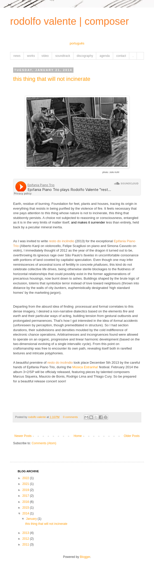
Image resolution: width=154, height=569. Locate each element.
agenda (104, 56)
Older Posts (132, 436)
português (77, 43)
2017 (26, 496)
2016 (26, 502)
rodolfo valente (37, 416)
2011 (26, 544)
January (32, 519)
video (45, 56)
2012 (26, 538)
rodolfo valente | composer (69, 21)
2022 (26, 478)
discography (85, 56)
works (31, 56)
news (16, 56)
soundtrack (62, 56)
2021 (26, 484)
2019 (26, 490)
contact (121, 56)
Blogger (85, 557)
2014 (26, 513)
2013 (26, 533)
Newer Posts (23, 436)
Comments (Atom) (44, 443)
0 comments (70, 416)
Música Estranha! (85, 367)
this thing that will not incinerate (51, 79)
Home (78, 436)
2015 (26, 507)
